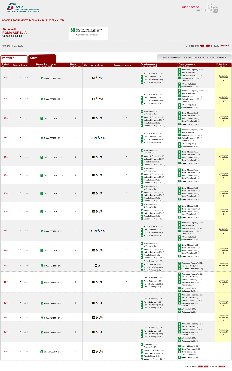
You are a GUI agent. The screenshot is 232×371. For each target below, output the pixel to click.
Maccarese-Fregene (189, 70)
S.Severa (185, 81)
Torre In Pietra (186, 72)
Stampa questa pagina (171, 57)
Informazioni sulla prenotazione (88, 35)
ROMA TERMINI (51, 78)
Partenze (8, 58)
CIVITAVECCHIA (51, 119)
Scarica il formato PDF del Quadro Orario (200, 57)
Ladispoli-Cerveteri (188, 75)
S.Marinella (185, 84)
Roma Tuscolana (150, 73)
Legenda (222, 57)
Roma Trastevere (150, 80)
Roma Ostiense (150, 77)
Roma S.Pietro (149, 82)
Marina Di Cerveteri (188, 78)
